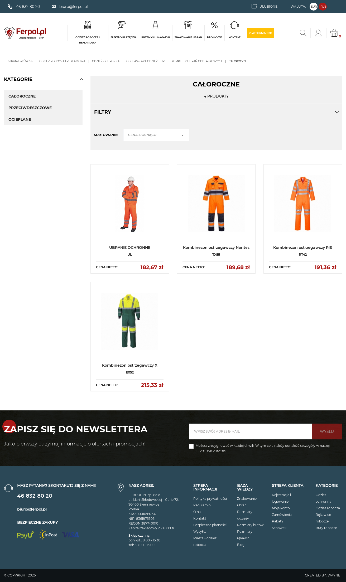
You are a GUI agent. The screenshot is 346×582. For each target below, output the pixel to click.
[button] (81, 79)
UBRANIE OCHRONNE (129, 247)
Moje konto (281, 508)
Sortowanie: (106, 135)
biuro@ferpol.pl (32, 509)
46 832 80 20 (34, 496)
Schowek (279, 528)
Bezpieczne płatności (210, 525)
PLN (323, 6)
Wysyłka (199, 532)
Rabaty (277, 521)
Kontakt (199, 518)
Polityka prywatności (210, 499)
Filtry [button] (216, 112)
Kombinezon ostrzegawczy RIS (302, 247)
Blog (240, 545)
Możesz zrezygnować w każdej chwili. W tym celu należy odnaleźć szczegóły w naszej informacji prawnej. (263, 448)
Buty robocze (326, 528)
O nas (197, 512)
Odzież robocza (328, 508)
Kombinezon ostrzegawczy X (129, 365)
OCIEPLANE (19, 119)
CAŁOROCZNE (22, 96)
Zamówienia (282, 515)
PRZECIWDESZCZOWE (30, 107)
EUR (314, 6)
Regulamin (202, 505)
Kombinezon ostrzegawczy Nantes (216, 247)
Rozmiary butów (250, 525)
